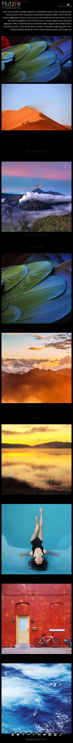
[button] (68, 4)
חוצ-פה (29, 739)
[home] (11, 4)
